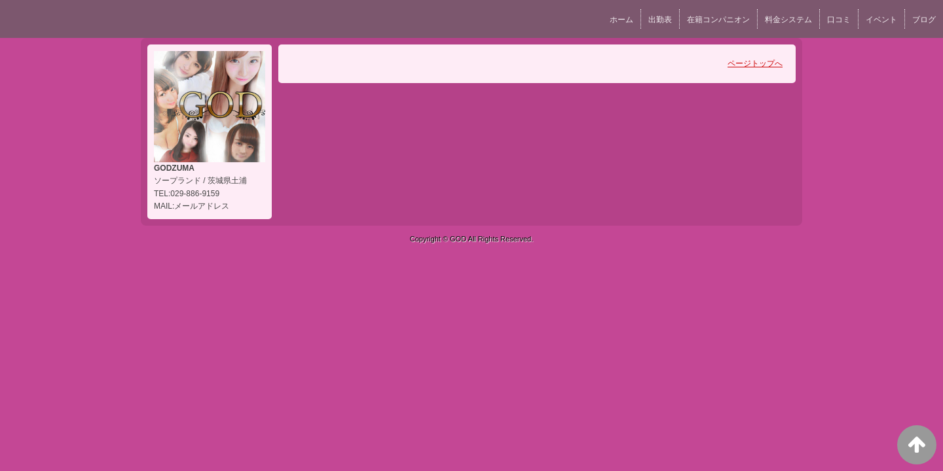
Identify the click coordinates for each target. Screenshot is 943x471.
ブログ (924, 19)
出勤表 (660, 19)
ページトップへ (755, 63)
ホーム (621, 19)
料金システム (788, 19)
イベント (881, 19)
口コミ (839, 19)
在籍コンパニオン (718, 19)
